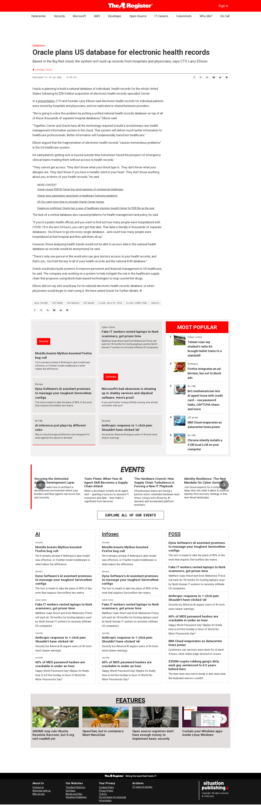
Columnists (184, 16)
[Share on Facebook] (194, 77)
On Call (225, 16)
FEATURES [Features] (130, 700)
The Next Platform (75, 787)
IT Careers (161, 16)
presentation (46, 101)
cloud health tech (110, 302)
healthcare (41, 302)
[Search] (39, 6)
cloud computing (136, 302)
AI (37, 534)
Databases (38, 45)
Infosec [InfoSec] (110, 534)
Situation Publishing (76, 797)
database (89, 302)
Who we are (38, 794)
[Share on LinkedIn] (207, 77)
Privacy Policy (106, 790)
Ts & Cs (103, 794)
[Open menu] (35, 6)
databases (73, 302)
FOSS (174, 534)
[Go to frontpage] (130, 5)
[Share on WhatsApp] (226, 77)
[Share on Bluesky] (213, 77)
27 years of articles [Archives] (142, 787)
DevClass (70, 790)
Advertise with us (41, 790)
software (57, 302)
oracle (155, 302)
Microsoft (79, 16)
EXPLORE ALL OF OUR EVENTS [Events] (130, 515)
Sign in (223, 6)
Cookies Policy (106, 787)
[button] (224, 485)
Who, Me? (206, 16)
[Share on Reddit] (220, 77)
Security (59, 16)
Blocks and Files (74, 794)
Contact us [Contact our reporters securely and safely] (38, 787)
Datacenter (38, 16)
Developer (114, 16)
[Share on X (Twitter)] (200, 77)
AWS (97, 16)
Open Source (137, 16)
